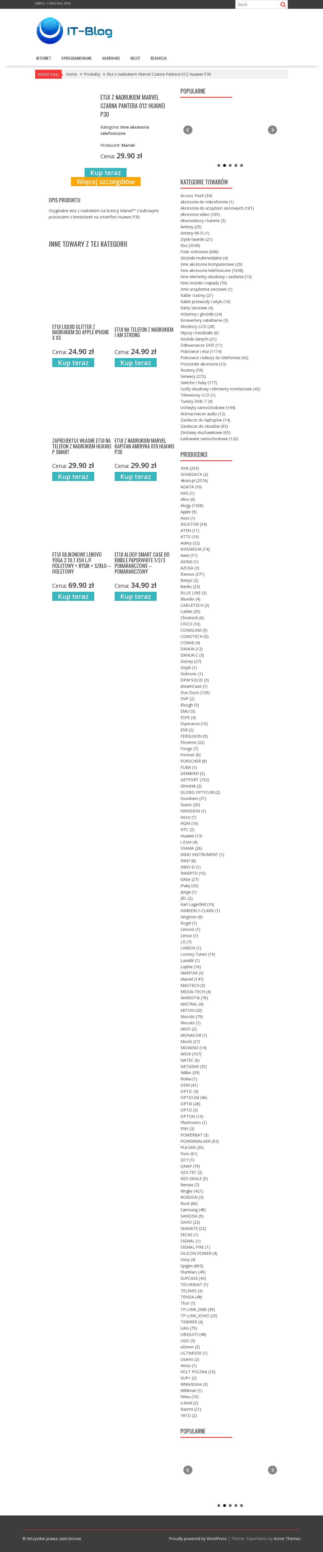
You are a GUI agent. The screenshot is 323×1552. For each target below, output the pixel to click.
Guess (190, 804)
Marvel (192, 979)
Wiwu (190, 1396)
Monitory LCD (198, 326)
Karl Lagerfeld (197, 904)
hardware (111, 58)
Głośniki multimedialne (204, 258)
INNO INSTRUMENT (202, 854)
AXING (189, 561)
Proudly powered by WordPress (198, 1538)
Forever (191, 754)
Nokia (189, 1078)
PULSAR (192, 1147)
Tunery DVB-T (197, 401)
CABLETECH (195, 605)
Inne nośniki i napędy (204, 283)
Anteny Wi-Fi (195, 233)
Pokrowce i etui (201, 351)
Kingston (192, 916)
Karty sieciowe (197, 307)
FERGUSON (194, 736)
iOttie (190, 879)
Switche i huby (199, 382)
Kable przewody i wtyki (205, 301)
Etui (190, 245)
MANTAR (192, 973)
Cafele (190, 611)
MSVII (191, 1054)
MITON (191, 1010)
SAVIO (190, 1222)
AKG (187, 493)
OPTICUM (194, 1097)
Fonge (189, 748)
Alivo (188, 499)
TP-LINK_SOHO (199, 1315)
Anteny (191, 226)
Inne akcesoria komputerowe (211, 264)
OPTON (192, 1116)
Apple (189, 511)
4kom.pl (194, 480)
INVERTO (193, 873)
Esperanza (194, 723)
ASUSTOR (194, 524)
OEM (189, 1085)
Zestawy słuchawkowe (205, 432)
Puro (189, 1153)
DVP (187, 698)
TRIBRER (192, 1322)
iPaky (189, 885)
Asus (188, 518)
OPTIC (189, 1091)
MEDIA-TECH (196, 991)
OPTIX (190, 1103)
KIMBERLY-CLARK (200, 910)
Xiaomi (191, 1409)
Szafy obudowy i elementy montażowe (220, 388)
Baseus (193, 574)
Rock (189, 1203)
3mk (190, 468)
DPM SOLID (195, 680)
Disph (189, 667)
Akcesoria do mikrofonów (207, 202)
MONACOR (194, 1035)
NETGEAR (194, 1066)
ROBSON (192, 1197)
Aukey (190, 543)
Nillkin (190, 1072)
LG (186, 941)
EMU (188, 711)
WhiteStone (194, 1384)
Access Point (196, 195)
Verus (189, 1365)
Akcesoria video (200, 214)
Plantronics (194, 1122)
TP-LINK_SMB (198, 1309)
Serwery (193, 376)
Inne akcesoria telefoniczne (212, 270)
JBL (187, 898)
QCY (187, 1160)
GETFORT (195, 779)
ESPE (188, 717)
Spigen (192, 1265)
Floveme (193, 742)
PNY (187, 1128)
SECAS (189, 1234)
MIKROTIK (194, 997)
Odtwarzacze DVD (202, 345)
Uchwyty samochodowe (208, 407)
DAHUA (192, 649)
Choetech (192, 617)
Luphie (191, 966)
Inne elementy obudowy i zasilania (216, 276)
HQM (189, 823)
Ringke (192, 1191)
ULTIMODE (194, 1353)
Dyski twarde (197, 239)
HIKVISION (193, 811)
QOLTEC (191, 1172)
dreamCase (194, 686)
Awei (189, 555)
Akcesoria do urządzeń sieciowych (217, 208)
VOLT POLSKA (198, 1371)
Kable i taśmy (197, 295)
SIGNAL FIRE (195, 1247)
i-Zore (189, 842)
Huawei (191, 835)
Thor (188, 1303)
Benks (190, 586)
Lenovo (190, 929)
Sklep (135, 58)
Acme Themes (287, 1538)
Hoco (188, 817)
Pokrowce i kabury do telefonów (214, 357)
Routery (192, 370)
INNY (188, 860)
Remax (190, 1184)
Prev (187, 130)
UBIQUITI (193, 1334)
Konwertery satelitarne (204, 320)
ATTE (190, 536)
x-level (189, 1403)
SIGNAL (191, 1241)
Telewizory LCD (198, 395)
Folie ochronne (200, 251)
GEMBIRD (193, 773)
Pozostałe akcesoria (203, 364)
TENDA (191, 1297)
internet (43, 58)
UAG (189, 1328)
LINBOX (191, 948)
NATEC (190, 1060)
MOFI (189, 1029)
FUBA (189, 767)
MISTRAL (192, 1004)
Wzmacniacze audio (203, 413)
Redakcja (158, 58)
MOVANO (194, 1047)
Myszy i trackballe (200, 332)
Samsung (193, 1209)
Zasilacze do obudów (204, 426)
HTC (187, 829)
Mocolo (192, 1016)
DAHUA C (192, 655)
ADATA (191, 486)
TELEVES (192, 1290)
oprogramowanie (76, 58)
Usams (190, 1359)
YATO (189, 1415)
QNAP (190, 1166)
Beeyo (189, 580)
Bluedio (190, 599)
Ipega (189, 892)
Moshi (190, 1041)
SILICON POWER (199, 1253)
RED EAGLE (194, 1178)
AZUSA (190, 567)
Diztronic (192, 673)
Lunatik (190, 960)
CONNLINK (194, 630)
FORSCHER (194, 761)
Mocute (191, 1022)
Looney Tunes (198, 954)
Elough (190, 705)
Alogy (192, 505)
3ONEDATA (194, 474)
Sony (188, 1259)
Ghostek (191, 786)
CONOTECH (195, 636)
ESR (187, 730)
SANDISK (192, 1216)
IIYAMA (191, 848)
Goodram (193, 798)
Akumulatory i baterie (203, 220)
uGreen (190, 1346)
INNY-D (191, 867)
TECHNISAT (194, 1284)
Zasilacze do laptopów (205, 420)
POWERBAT (195, 1135)
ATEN (190, 530)
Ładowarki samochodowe (209, 438)
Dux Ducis (195, 692)
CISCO (190, 624)
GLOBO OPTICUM (200, 792)
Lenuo (189, 935)
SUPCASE (193, 1278)
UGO (188, 1340)
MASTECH (193, 985)
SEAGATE (193, 1228)
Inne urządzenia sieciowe (206, 289)
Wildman (191, 1390)
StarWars (193, 1272)
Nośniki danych (199, 339)
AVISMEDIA (195, 549)
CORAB (190, 642)
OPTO (189, 1110)
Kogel (189, 923)
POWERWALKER (200, 1141)
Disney (191, 661)
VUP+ (189, 1378)
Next (272, 130)
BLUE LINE (194, 592)
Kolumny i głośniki (201, 314)
